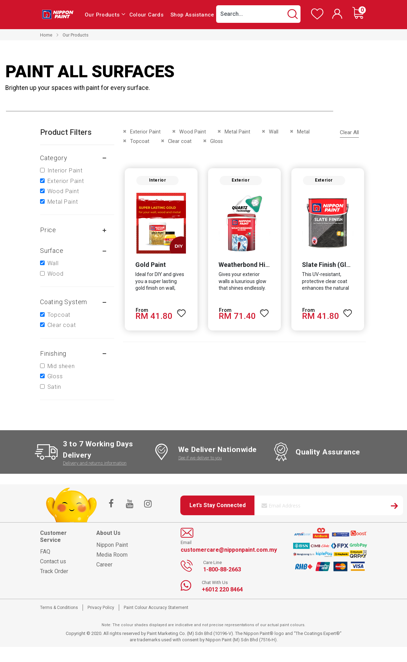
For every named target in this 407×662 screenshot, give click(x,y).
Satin (54, 387)
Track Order (54, 571)
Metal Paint (62, 201)
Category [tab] (53, 158)
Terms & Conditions (59, 607)
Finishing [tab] (53, 353)
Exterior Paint (65, 181)
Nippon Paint (112, 545)
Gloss (55, 376)
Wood (55, 273)
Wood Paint (63, 191)
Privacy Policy (101, 607)
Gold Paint (149, 265)
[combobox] (258, 14)
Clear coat (61, 325)
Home (46, 35)
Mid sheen (61, 366)
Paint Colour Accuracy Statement (156, 607)
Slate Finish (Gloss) (330, 265)
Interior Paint (65, 170)
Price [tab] (48, 230)
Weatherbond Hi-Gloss (251, 265)
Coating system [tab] (63, 302)
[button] (181, 311)
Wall (53, 263)
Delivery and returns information (95, 463)
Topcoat (59, 315)
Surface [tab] (52, 250)
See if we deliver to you (200, 457)
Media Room (112, 554)
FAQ (45, 551)
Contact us (53, 561)
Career (104, 564)
